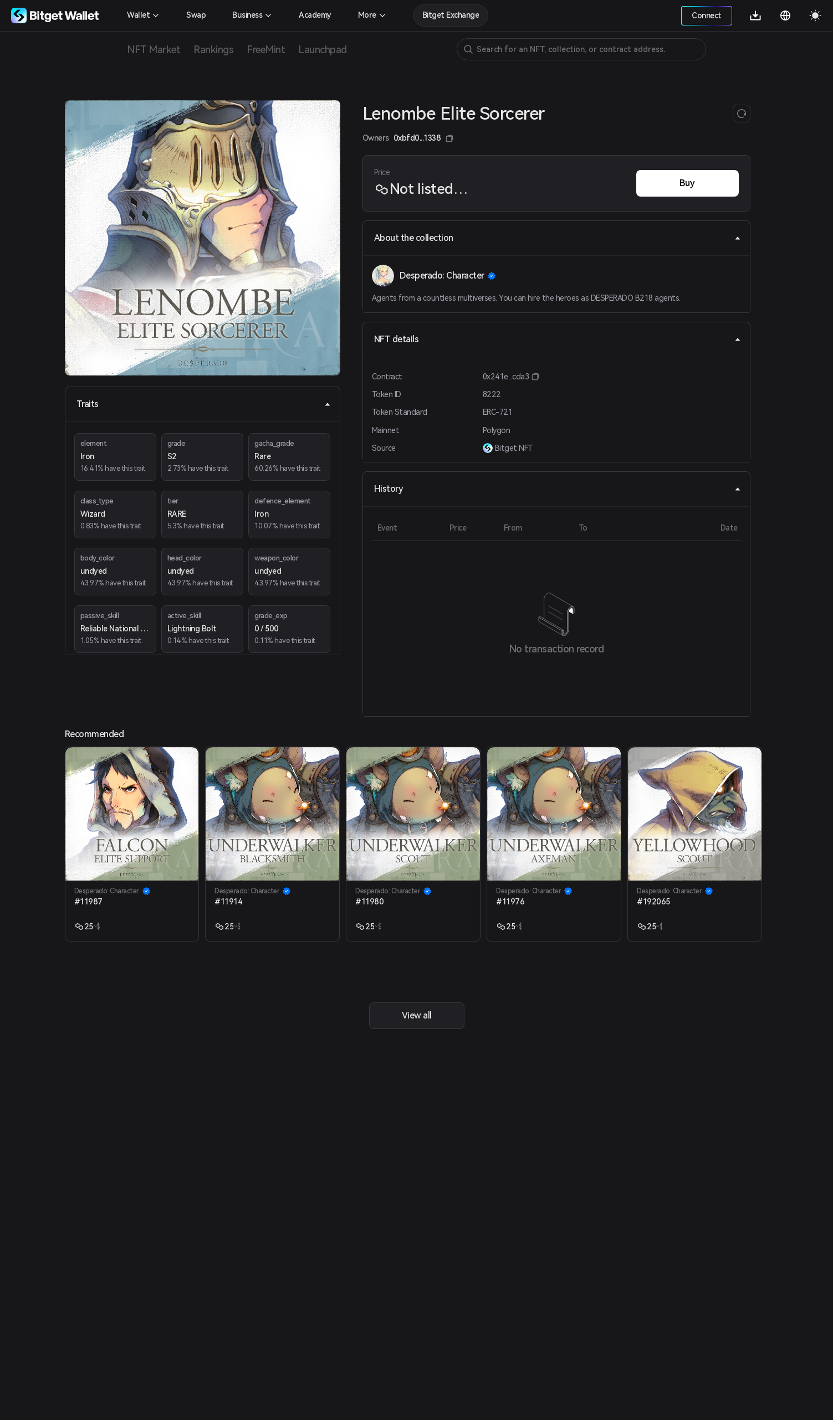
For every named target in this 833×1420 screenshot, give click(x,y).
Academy (315, 15)
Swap (196, 15)
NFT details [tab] (557, 339)
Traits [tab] (203, 404)
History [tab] (557, 488)
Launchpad (322, 49)
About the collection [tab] (557, 238)
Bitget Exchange (450, 15)
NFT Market (153, 49)
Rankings (213, 49)
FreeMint (266, 49)
